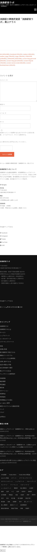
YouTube (3, 242)
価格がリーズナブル (6, 355)
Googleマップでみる (6, 227)
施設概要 (3, 381)
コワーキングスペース (7, 341)
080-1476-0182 (11, 307)
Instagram (4, 236)
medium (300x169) (28, 54)
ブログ (2, 412)
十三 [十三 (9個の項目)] (12, 491)
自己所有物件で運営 (6, 368)
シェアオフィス (5, 335)
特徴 (1, 346)
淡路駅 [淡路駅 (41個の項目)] (14, 501)
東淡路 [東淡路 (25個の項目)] (3, 501)
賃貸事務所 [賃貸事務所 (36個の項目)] (23, 505)
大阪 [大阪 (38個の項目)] (16, 495)
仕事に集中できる (5, 361)
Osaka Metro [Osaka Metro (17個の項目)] (12, 474)
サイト (2, 121)
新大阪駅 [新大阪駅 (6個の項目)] (20, 498)
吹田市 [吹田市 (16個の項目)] (23, 491)
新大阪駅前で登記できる (7, 352)
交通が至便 (3, 349)
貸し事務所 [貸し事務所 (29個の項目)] (4, 505)
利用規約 (3, 397)
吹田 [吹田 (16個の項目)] (17, 491)
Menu (35, 9)
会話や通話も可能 (5, 364)
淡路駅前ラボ (7, 2)
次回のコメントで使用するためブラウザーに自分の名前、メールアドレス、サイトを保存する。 (17, 134)
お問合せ (3, 416)
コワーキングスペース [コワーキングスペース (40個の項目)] (25, 478)
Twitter (3, 239)
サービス (3, 332)
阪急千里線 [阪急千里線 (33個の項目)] (14, 508)
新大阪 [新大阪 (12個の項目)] (13, 498)
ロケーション (4, 390)
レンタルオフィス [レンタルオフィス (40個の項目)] (6, 488)
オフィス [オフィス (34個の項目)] (13, 478)
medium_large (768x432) (7, 56)
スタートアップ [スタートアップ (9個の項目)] (31, 481)
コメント (4, 80)
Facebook (3, 233)
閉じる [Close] (3, 550)
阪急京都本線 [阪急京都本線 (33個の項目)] (5, 508)
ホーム (2, 163)
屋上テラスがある (5, 371)
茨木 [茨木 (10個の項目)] (20, 501)
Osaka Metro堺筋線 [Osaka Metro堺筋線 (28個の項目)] (24, 474)
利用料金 (3, 393)
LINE (2, 245)
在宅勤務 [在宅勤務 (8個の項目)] (3, 495)
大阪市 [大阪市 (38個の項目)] (22, 495)
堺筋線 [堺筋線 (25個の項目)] (11, 495)
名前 (2, 104)
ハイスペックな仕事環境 (7, 358)
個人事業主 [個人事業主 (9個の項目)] (23, 488)
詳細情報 (3, 378)
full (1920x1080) (4, 54)
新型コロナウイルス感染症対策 (9, 406)
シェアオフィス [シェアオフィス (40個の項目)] (19, 481)
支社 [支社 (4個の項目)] (7, 498)
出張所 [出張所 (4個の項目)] (31, 488)
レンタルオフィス (5, 338)
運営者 (2, 387)
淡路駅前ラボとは (5, 329)
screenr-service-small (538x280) (16, 63)
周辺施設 (3, 384)
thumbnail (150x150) (16, 54)
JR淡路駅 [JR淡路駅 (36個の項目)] (4, 474)
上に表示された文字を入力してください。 (13, 142)
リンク (2, 409)
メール (3, 113)
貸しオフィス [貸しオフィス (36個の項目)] (28, 501)
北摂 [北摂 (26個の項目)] (7, 491)
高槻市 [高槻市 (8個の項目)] (27, 508)
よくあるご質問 (5, 403)
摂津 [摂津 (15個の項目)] (28, 495)
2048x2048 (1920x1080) (15, 58)
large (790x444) (19, 56)
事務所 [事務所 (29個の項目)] (16, 488)
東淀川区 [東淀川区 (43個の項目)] (28, 498)
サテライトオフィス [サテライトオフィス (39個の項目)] (7, 481)
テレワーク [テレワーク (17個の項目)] (4, 485)
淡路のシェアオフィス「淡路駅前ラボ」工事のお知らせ (17, 429)
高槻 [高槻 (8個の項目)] (21, 508)
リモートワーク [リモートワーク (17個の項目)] (24, 485)
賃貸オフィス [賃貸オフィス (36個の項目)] (14, 505)
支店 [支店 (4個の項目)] (2, 498)
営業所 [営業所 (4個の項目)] (30, 491)
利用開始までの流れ (6, 400)
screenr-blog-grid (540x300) (15, 60)
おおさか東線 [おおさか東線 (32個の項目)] (5, 478)
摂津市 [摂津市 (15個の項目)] (34, 495)
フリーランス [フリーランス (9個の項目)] (14, 485)
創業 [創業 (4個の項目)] (2, 491)
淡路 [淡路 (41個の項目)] (8, 501)
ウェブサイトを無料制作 (7, 374)
